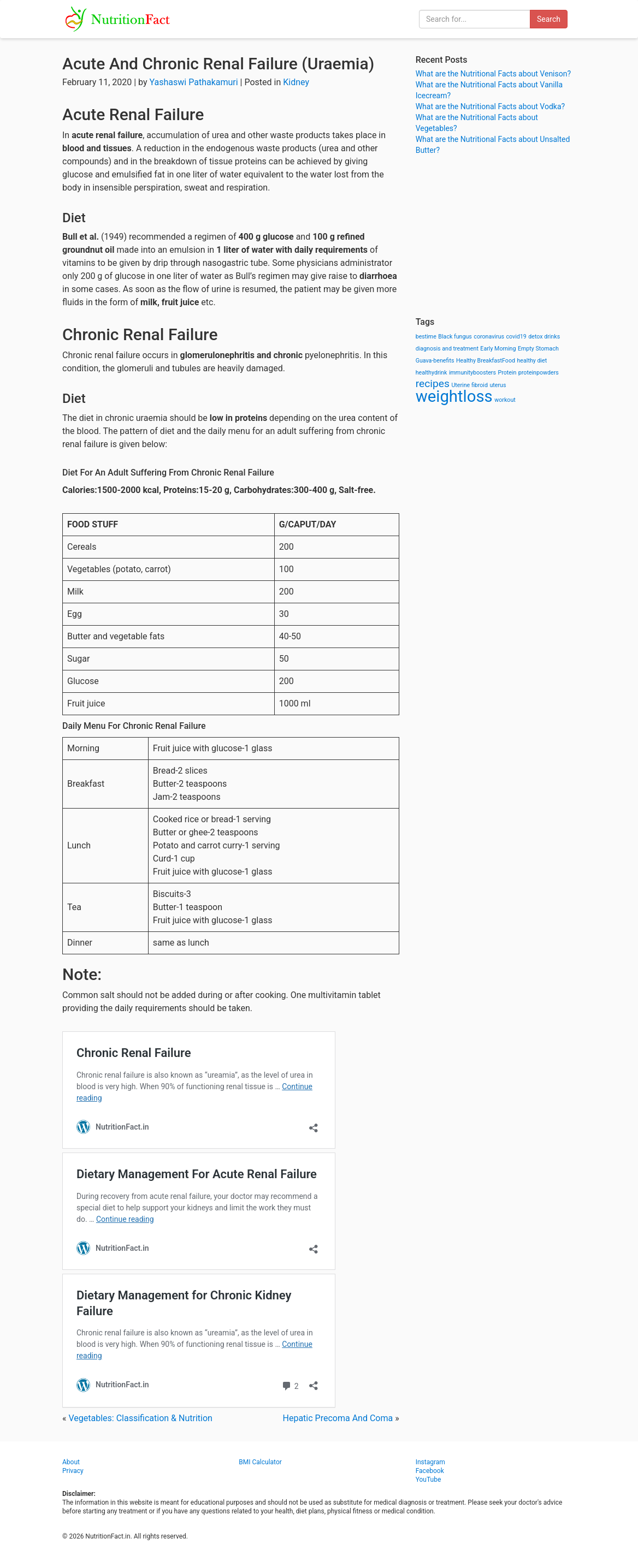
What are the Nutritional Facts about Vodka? (490, 106)
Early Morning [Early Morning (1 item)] (498, 348)
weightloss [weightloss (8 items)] (454, 396)
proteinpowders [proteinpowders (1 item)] (538, 372)
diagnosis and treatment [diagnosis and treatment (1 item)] (447, 348)
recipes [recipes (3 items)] (433, 383)
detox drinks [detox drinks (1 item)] (544, 336)
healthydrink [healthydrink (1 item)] (431, 372)
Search (548, 19)
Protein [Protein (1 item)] (507, 372)
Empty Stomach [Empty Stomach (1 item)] (538, 348)
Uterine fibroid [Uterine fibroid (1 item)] (469, 385)
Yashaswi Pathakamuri (194, 82)
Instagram (430, 1462)
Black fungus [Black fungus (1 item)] (454, 336)
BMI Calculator (260, 1462)
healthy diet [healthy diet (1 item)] (532, 360)
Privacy (73, 1471)
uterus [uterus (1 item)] (497, 385)
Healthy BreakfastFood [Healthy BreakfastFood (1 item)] (485, 360)
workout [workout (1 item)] (505, 399)
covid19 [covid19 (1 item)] (516, 336)
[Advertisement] (496, 235)
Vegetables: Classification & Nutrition (140, 1418)
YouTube (428, 1479)
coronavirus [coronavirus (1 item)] (489, 336)
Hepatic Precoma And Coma (338, 1418)
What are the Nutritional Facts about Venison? (493, 73)
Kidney (296, 82)
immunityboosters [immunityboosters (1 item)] (472, 372)
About (71, 1462)
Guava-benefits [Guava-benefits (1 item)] (435, 360)
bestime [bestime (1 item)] (426, 336)
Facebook (430, 1471)
